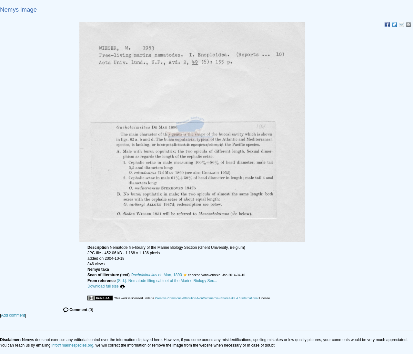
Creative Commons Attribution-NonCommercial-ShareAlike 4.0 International (206, 298)
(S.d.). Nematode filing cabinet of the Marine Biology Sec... (167, 280)
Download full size (106, 286)
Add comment (13, 315)
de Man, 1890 (156, 275)
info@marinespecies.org (73, 345)
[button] (185, 275)
